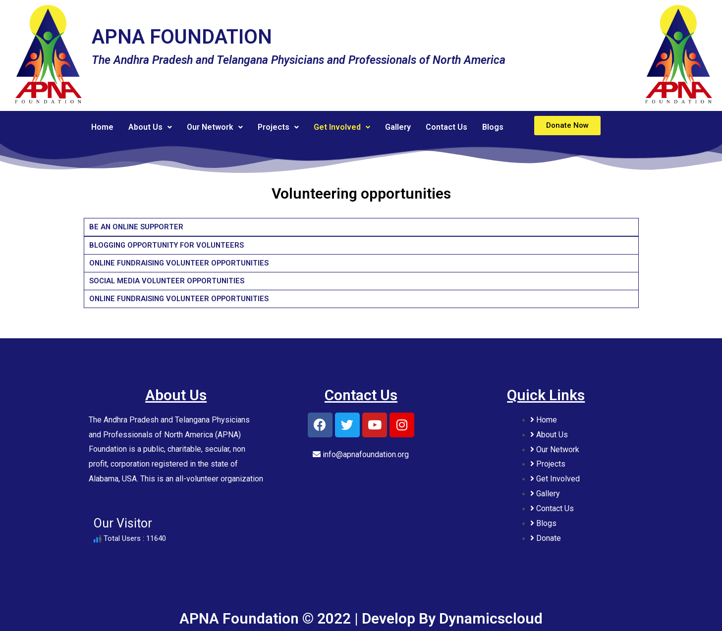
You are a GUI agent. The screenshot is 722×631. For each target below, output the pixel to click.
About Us (150, 127)
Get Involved (342, 127)
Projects (278, 127)
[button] (567, 125)
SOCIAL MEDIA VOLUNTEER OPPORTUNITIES (168, 280)
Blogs (492, 127)
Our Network (215, 127)
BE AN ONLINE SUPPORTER (137, 226)
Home (102, 127)
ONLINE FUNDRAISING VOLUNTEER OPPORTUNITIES (182, 263)
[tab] (361, 227)
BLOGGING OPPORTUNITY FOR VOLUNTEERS (169, 245)
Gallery (398, 127)
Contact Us (446, 127)
